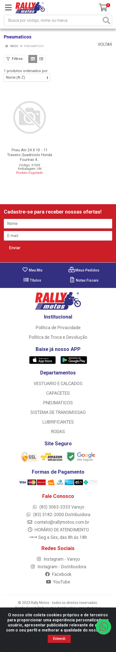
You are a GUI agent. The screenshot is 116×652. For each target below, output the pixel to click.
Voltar (102, 44)
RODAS (58, 431)
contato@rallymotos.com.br (58, 522)
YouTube (58, 581)
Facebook (58, 574)
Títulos (32, 280)
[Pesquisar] (106, 20)
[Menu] (8, 7)
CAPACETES (58, 393)
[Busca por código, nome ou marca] (52, 20)
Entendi (59, 639)
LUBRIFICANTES (58, 422)
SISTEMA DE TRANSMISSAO (58, 412)
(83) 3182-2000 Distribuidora (58, 514)
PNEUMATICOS (58, 402)
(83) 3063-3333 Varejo (58, 507)
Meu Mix (32, 270)
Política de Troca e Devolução (58, 337)
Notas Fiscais (84, 280)
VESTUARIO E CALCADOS (58, 383)
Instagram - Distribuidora (58, 566)
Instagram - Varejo (58, 559)
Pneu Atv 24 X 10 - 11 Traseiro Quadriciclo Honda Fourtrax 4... (29, 155)
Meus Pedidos (83, 270)
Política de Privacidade (58, 327)
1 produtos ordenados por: (26, 71)
